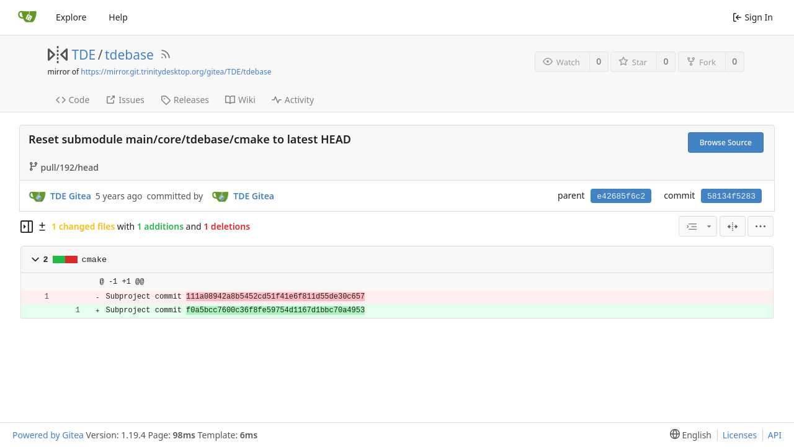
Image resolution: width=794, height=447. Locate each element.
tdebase (129, 54)
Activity (293, 100)
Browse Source (726, 142)
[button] (35, 259)
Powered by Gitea (48, 435)
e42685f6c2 (621, 196)
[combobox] (698, 226)
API (775, 435)
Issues (124, 100)
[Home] (27, 17)
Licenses (740, 435)
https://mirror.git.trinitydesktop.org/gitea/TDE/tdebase (176, 71)
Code (73, 100)
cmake (94, 259)
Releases (185, 100)
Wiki (240, 100)
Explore (71, 17)
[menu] (760, 226)
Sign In (753, 17)
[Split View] (733, 226)
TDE (84, 54)
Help (118, 17)
